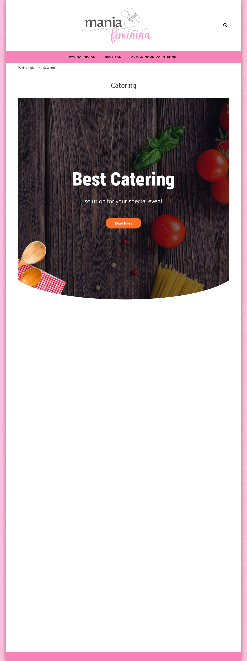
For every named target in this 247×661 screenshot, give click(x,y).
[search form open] (225, 25)
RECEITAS (113, 57)
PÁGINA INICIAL (82, 57)
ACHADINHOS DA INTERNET (154, 57)
